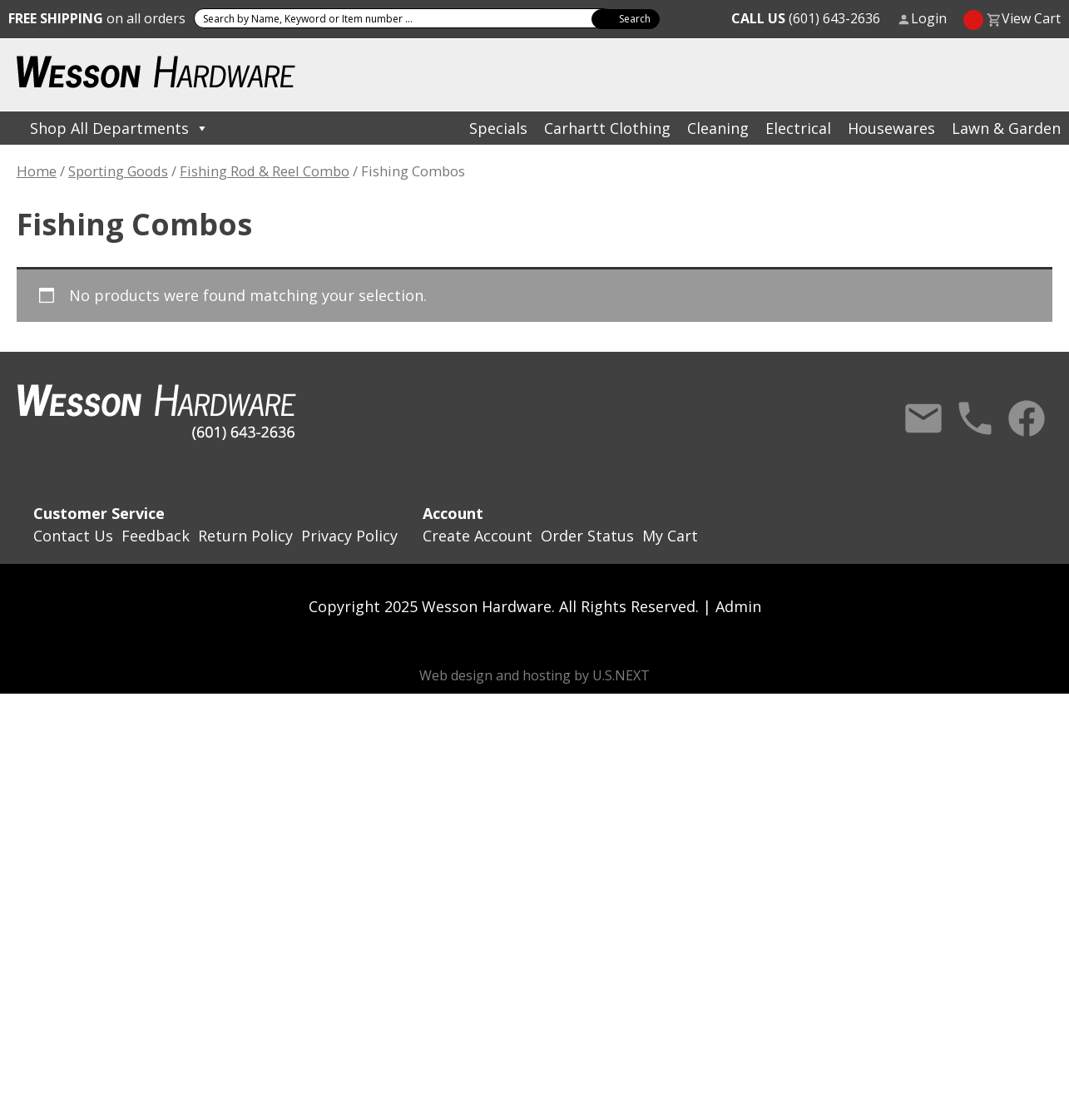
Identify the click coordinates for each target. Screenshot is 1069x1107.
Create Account (477, 536)
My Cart (670, 536)
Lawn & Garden (1006, 128)
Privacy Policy (349, 536)
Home (37, 170)
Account (453, 513)
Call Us (975, 418)
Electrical (798, 128)
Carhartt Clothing (607, 128)
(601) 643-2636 (805, 18)
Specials (498, 128)
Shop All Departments (119, 128)
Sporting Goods (118, 170)
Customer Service (99, 513)
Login (929, 18)
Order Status (587, 536)
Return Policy (245, 536)
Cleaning (718, 128)
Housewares (891, 128)
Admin (738, 606)
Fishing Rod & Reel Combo (264, 170)
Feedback (155, 536)
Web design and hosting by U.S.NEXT (534, 675)
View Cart (1031, 18)
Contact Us (923, 418)
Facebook (1026, 418)
